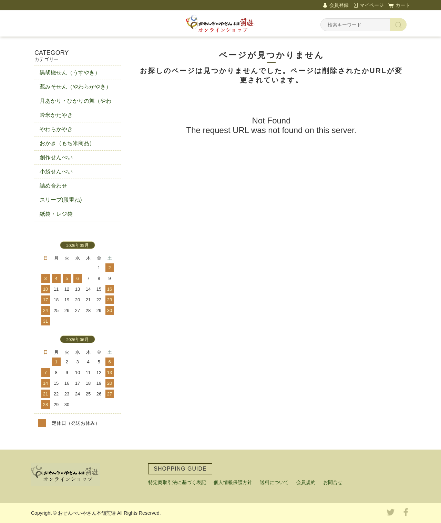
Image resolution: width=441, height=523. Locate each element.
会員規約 (306, 482)
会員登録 (339, 5)
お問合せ (332, 482)
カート (403, 5)
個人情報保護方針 (233, 482)
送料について (274, 482)
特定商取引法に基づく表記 (177, 482)
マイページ (372, 5)
